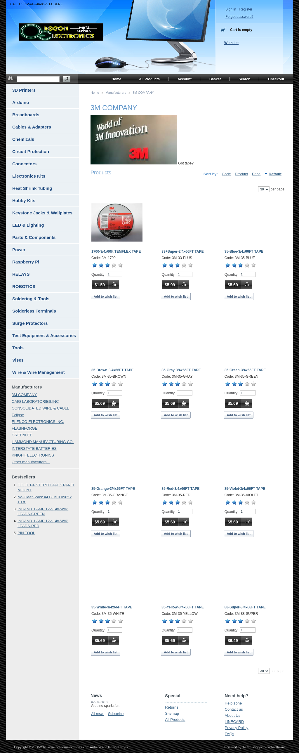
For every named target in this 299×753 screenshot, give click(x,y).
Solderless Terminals (34, 310)
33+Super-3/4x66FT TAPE (182, 251)
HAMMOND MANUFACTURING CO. (43, 442)
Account (185, 79)
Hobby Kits (23, 200)
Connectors (24, 163)
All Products (175, 719)
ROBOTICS (23, 286)
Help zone (233, 703)
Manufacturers (116, 92)
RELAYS (20, 274)
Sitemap (172, 713)
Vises (18, 360)
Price (256, 174)
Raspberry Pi (25, 261)
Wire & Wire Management (38, 372)
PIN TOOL (26, 533)
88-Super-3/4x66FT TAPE (245, 607)
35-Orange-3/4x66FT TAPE (113, 489)
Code (226, 174)
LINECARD (234, 721)
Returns (171, 707)
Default (275, 174)
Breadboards (25, 114)
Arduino (20, 102)
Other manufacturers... (31, 462)
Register (245, 9)
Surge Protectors (30, 323)
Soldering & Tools (30, 298)
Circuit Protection (30, 151)
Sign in (230, 9)
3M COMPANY (24, 395)
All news (97, 714)
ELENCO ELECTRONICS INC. (38, 421)
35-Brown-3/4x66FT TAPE (112, 370)
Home (95, 92)
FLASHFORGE (24, 428)
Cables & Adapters (31, 126)
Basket (215, 79)
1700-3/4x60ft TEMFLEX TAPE (116, 251)
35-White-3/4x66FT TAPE (111, 607)
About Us (232, 715)
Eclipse (18, 415)
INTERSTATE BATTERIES (34, 448)
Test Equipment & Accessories (44, 335)
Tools (18, 347)
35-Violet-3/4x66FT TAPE (245, 489)
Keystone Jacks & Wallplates (42, 212)
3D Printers (24, 90)
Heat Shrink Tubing (32, 188)
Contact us (234, 709)
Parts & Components (33, 237)
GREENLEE (22, 435)
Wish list (231, 43)
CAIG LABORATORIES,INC (35, 401)
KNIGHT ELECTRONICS (33, 455)
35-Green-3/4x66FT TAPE (245, 370)
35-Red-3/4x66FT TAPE (180, 489)
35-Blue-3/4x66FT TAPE (244, 251)
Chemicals (23, 139)
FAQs (229, 734)
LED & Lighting (28, 225)
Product (241, 174)
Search (244, 79)
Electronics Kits (28, 175)
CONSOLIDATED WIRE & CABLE (40, 408)
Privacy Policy (236, 728)
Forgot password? (239, 17)
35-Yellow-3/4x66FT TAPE (182, 607)
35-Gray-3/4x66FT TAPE (181, 370)
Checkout (276, 79)
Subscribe (116, 714)
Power (18, 249)
